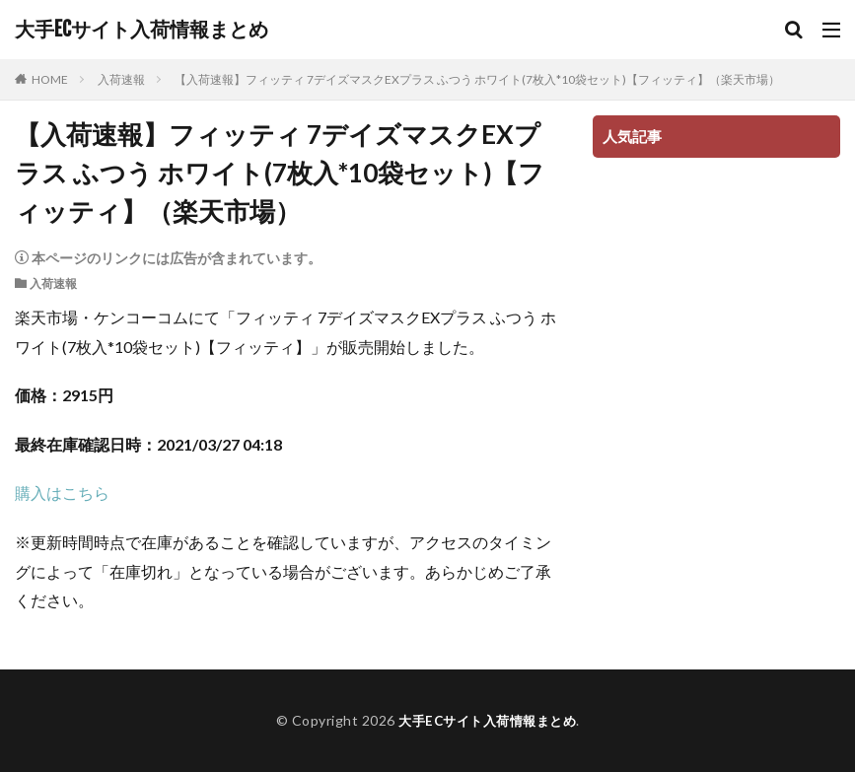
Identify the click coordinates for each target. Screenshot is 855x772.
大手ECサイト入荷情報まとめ (141, 29)
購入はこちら (62, 492)
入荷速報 (121, 79)
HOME (50, 79)
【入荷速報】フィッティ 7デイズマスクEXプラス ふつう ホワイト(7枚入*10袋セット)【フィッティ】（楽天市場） (477, 79)
